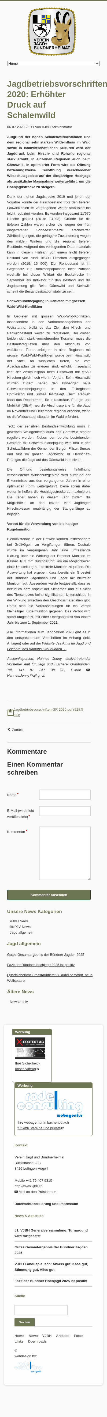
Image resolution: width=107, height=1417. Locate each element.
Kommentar (17, 831)
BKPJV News (20, 927)
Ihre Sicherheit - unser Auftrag (30, 1063)
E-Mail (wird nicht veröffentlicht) (20, 813)
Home (19, 1336)
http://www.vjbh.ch (28, 1186)
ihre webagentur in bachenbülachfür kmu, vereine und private (49, 1122)
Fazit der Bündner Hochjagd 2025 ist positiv (41, 965)
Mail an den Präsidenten (37, 1192)
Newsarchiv (19, 1002)
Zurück (17, 730)
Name (14, 794)
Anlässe (62, 1336)
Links (19, 1341)
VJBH (47, 1336)
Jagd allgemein (21, 932)
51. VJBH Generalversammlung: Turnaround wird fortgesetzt (51, 1233)
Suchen (24, 1322)
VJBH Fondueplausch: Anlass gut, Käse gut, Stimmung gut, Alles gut (51, 1267)
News (33, 1336)
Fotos (78, 1336)
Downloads (37, 1341)
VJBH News (19, 921)
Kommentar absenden (49, 895)
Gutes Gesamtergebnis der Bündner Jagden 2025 (45, 955)
